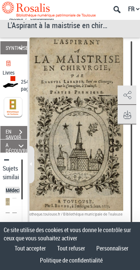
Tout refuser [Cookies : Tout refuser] (71, 248)
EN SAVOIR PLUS (16, 133)
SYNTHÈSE (16, 47)
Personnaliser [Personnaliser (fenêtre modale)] (112, 248)
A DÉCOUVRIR (16, 146)
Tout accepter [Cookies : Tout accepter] (30, 248)
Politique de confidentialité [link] (71, 260)
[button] (127, 95)
